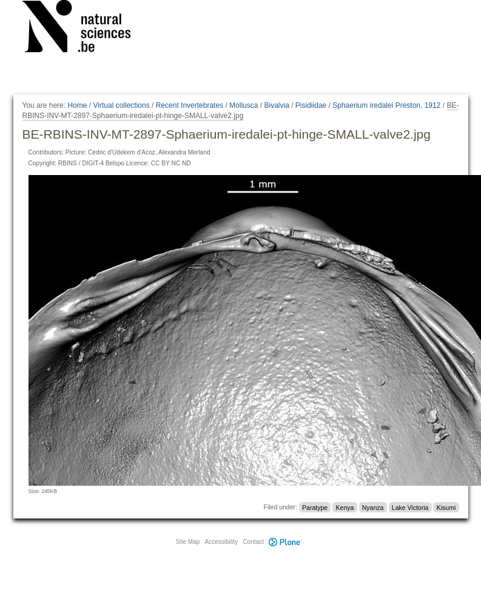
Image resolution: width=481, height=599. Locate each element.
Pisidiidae (310, 105)
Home (77, 105)
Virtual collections (121, 105)
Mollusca (243, 105)
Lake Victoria (410, 507)
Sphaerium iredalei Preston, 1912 (386, 105)
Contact (253, 541)
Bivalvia (276, 105)
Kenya (345, 507)
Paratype (315, 507)
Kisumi (446, 507)
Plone (286, 541)
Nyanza (373, 507)
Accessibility (221, 541)
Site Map (188, 541)
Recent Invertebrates (189, 105)
